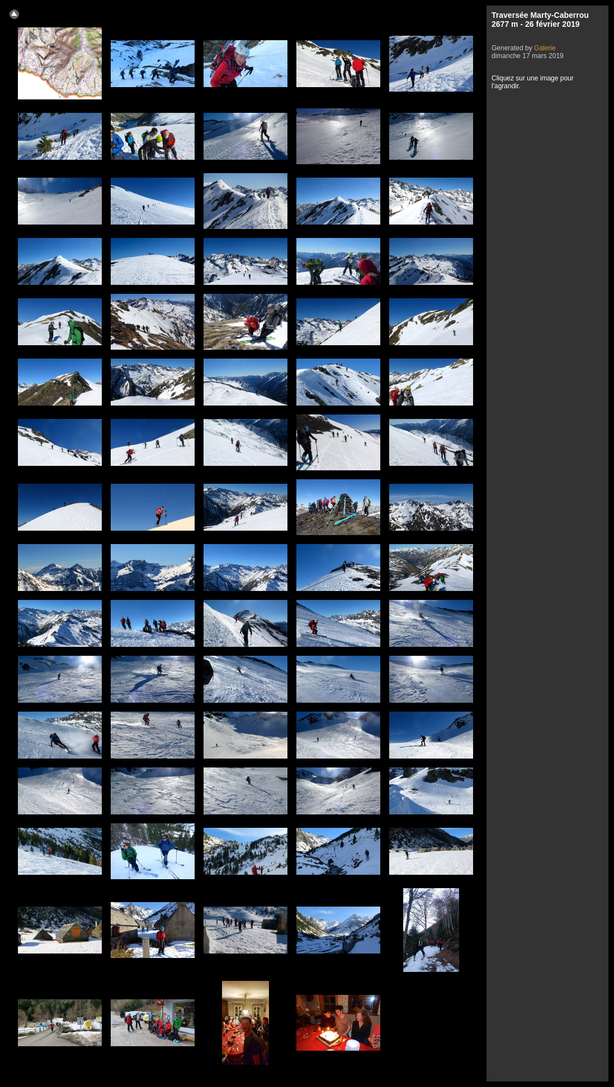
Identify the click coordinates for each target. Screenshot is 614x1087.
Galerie (545, 48)
